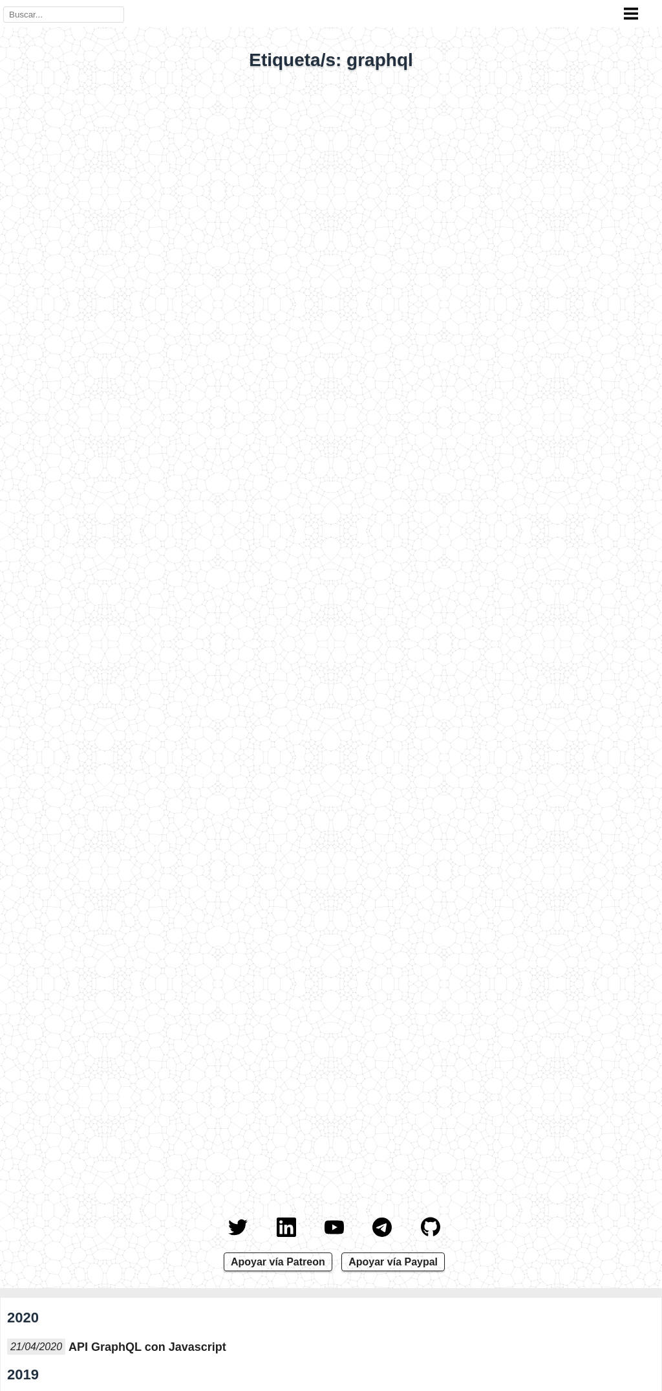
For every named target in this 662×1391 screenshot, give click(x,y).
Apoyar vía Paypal (393, 1261)
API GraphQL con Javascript (147, 1347)
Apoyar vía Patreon (278, 1261)
